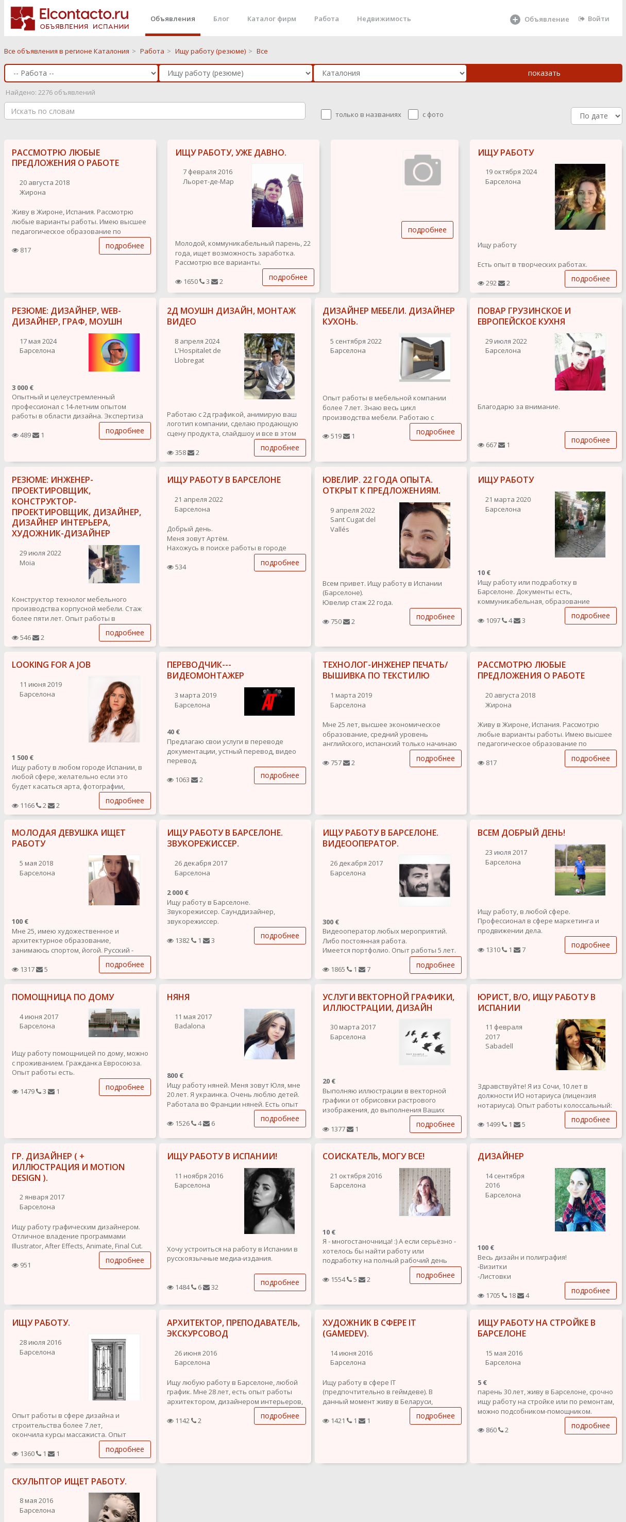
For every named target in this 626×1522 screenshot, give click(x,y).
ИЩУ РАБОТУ (506, 152)
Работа (326, 18)
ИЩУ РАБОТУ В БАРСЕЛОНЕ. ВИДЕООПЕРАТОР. (380, 838)
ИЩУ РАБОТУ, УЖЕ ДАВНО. (230, 152)
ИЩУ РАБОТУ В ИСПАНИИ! (222, 1156)
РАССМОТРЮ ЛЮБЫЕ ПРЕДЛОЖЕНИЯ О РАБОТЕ (65, 158)
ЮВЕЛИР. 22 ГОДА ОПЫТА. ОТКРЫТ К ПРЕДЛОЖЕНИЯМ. (382, 485)
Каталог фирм (271, 18)
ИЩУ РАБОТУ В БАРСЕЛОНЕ (224, 479)
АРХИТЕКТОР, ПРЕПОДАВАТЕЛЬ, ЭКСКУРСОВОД (233, 1328)
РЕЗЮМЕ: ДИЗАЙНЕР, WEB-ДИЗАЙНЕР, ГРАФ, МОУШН (67, 316)
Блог (221, 18)
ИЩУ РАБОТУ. (41, 1322)
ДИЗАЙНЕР (501, 1156)
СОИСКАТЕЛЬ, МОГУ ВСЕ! (374, 1156)
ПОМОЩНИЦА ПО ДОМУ (63, 997)
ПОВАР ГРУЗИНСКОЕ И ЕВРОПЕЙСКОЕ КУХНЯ (524, 316)
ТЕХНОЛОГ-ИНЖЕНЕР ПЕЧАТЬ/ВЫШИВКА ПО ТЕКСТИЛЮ (385, 670)
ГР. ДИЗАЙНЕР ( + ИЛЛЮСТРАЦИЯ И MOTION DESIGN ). (68, 1167)
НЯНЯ (178, 997)
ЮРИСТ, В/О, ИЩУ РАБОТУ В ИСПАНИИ (537, 1002)
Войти (594, 18)
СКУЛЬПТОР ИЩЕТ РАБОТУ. (69, 1481)
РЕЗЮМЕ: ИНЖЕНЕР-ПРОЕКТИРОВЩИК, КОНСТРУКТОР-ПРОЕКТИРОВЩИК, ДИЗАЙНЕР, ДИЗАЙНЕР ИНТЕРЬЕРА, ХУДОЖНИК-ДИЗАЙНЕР (76, 506)
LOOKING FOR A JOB (51, 664)
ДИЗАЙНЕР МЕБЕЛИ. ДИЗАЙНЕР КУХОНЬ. (389, 316)
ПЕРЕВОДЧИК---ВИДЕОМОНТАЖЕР (205, 670)
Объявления (172, 18)
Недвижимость (384, 18)
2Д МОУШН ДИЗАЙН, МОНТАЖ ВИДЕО (231, 316)
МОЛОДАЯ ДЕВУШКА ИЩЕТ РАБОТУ (69, 838)
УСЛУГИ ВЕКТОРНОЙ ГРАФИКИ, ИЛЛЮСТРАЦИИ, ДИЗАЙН (388, 1002)
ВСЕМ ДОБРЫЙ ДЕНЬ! (521, 832)
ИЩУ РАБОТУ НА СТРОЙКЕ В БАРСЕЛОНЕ (537, 1328)
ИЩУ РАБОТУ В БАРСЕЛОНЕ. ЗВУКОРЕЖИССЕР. (225, 838)
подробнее (125, 245)
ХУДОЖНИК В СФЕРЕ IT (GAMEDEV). (369, 1328)
